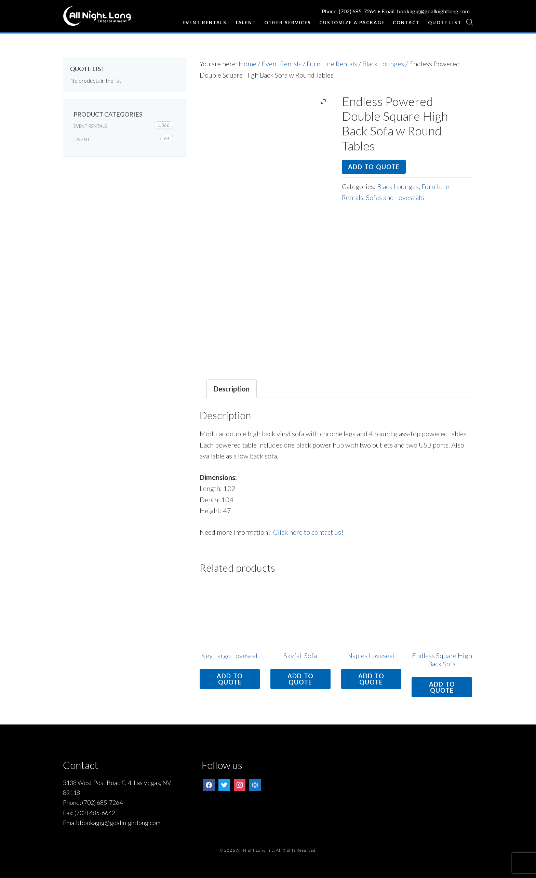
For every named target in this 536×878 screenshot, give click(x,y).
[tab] (231, 389)
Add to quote (374, 167)
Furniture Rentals (332, 63)
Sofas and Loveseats (395, 197)
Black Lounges (383, 63)
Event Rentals (282, 63)
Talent (81, 139)
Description (232, 389)
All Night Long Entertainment (97, 19)
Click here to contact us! (308, 532)
